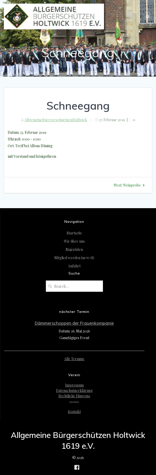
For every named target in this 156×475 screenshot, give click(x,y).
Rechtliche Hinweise (74, 395)
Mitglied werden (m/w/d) (74, 257)
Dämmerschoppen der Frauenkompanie (74, 323)
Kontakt (74, 411)
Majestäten (74, 249)
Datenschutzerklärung (74, 390)
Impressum (74, 385)
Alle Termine (74, 358)
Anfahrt (74, 265)
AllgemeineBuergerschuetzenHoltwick (55, 119)
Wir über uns (74, 241)
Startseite (74, 233)
